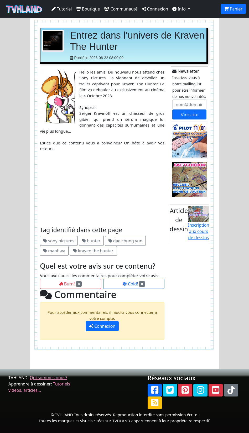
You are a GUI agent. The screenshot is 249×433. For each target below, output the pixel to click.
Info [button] (179, 9)
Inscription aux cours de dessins (198, 223)
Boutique (88, 9)
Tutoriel (61, 9)
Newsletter (185, 71)
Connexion (155, 9)
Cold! (134, 284)
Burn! (70, 284)
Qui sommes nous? (48, 377)
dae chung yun (125, 241)
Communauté (120, 9)
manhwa (54, 251)
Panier (233, 9)
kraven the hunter (93, 251)
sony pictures (58, 241)
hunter (91, 241)
